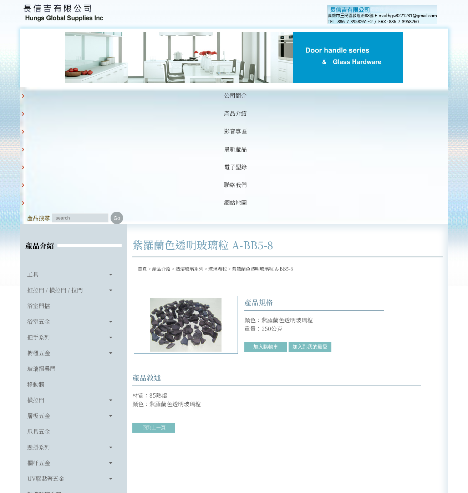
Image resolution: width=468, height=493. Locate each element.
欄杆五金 (38, 343)
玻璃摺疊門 (41, 249)
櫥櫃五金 (38, 233)
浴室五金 (38, 202)
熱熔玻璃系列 (44, 375)
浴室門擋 (38, 186)
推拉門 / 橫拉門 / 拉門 (55, 170)
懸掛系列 (38, 327)
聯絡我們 (253, 95)
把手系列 (38, 217)
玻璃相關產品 (44, 390)
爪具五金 (38, 312)
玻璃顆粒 (217, 149)
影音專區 (144, 95)
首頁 (142, 149)
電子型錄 (216, 95)
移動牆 (35, 265)
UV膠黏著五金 (45, 359)
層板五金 (38, 296)
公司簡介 (71, 95)
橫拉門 (35, 280)
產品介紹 (107, 95)
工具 (33, 155)
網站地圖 (289, 95)
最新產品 (180, 95)
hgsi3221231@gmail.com (283, 454)
